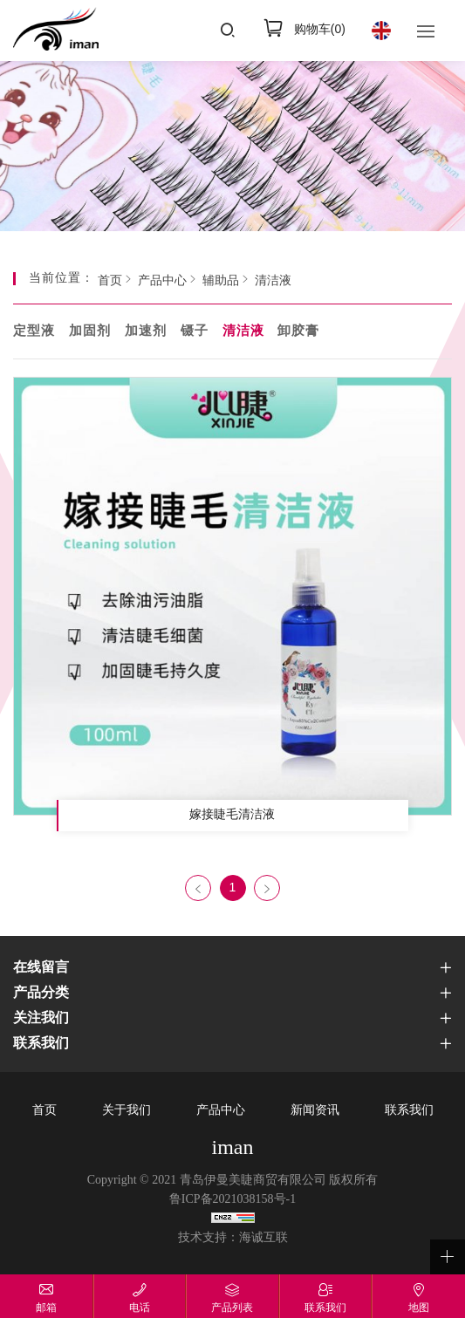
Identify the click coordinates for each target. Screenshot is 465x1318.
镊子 (195, 331)
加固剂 (90, 331)
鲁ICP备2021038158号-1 (232, 1199)
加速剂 (146, 331)
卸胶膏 (298, 331)
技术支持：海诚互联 (233, 1238)
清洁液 (273, 281)
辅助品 (220, 281)
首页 (110, 281)
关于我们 (126, 1110)
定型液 (34, 331)
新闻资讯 (315, 1110)
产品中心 (162, 281)
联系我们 (409, 1110)
